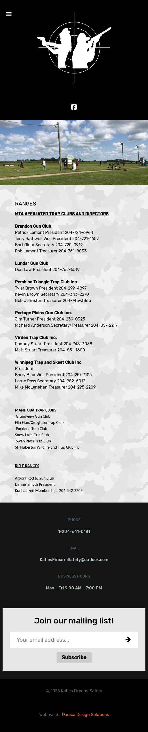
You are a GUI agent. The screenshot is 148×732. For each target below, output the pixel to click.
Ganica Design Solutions (85, 714)
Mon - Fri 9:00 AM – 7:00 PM (74, 588)
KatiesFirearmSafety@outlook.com (74, 559)
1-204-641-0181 (74, 531)
